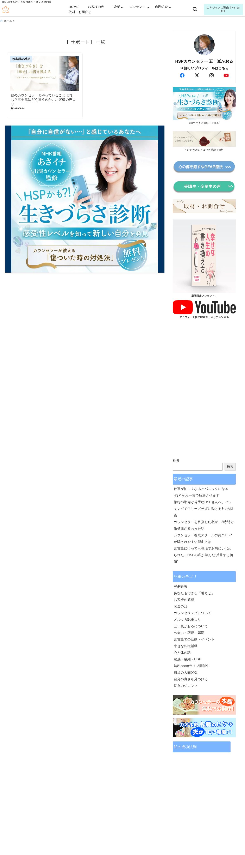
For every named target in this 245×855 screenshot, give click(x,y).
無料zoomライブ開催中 (191, 666)
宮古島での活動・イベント (194, 639)
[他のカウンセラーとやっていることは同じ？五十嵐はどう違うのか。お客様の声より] (44, 73)
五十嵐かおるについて (191, 626)
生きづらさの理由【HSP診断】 (223, 9)
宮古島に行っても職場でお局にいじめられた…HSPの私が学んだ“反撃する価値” (203, 555)
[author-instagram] (211, 76)
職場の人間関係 (186, 672)
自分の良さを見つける (191, 679)
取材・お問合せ (80, 12)
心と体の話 (182, 652)
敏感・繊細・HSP (187, 659)
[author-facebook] (182, 76)
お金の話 (180, 606)
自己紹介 (161, 6)
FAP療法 (180, 586)
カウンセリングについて (192, 613)
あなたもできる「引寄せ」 (194, 593)
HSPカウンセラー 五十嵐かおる (204, 61)
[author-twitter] (197, 76)
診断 (117, 6)
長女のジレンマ (186, 685)
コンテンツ (138, 6)
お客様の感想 (184, 599)
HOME (73, 6)
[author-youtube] (226, 76)
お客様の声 (96, 6)
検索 (176, 460)
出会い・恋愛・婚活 (189, 633)
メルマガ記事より (187, 619)
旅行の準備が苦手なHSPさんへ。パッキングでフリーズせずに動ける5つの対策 (204, 508)
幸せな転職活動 (186, 646)
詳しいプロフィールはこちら (204, 68)
